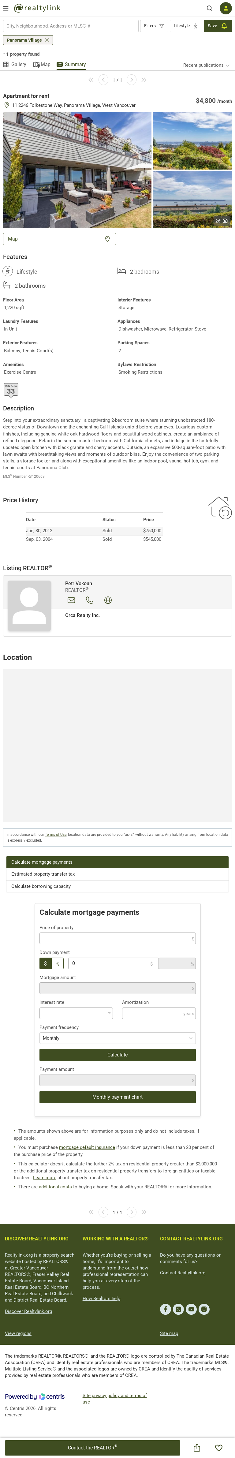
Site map (169, 1333)
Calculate (117, 1055)
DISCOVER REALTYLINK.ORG (37, 1239)
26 (221, 221)
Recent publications (203, 65)
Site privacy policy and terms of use (115, 1399)
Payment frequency (59, 1027)
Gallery (18, 64)
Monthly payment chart (117, 1097)
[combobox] (71, 26)
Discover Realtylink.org (28, 1311)
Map (45, 64)
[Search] (209, 8)
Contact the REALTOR (92, 1447)
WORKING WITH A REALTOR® (116, 1239)
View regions (18, 1333)
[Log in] (226, 8)
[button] (77, 170)
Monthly (51, 1038)
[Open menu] (6, 8)
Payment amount (56, 1069)
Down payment (54, 952)
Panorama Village (24, 40)
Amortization (135, 1002)
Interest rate (51, 1002)
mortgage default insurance (87, 1147)
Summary (75, 64)
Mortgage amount (57, 977)
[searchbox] (67, 26)
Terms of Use (55, 834)
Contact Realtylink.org (182, 1273)
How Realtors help (101, 1298)
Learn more (44, 1177)
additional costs (55, 1187)
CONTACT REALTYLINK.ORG (191, 1239)
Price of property (56, 927)
